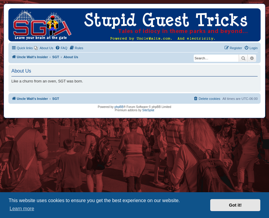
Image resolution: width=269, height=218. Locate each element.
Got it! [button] (235, 205)
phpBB (119, 107)
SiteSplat (148, 110)
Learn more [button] (22, 208)
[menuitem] (43, 48)
